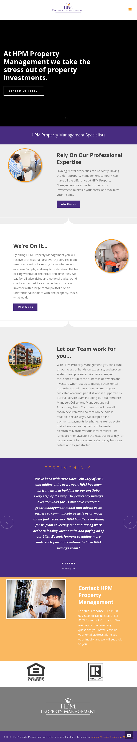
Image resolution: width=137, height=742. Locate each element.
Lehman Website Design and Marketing (112, 737)
